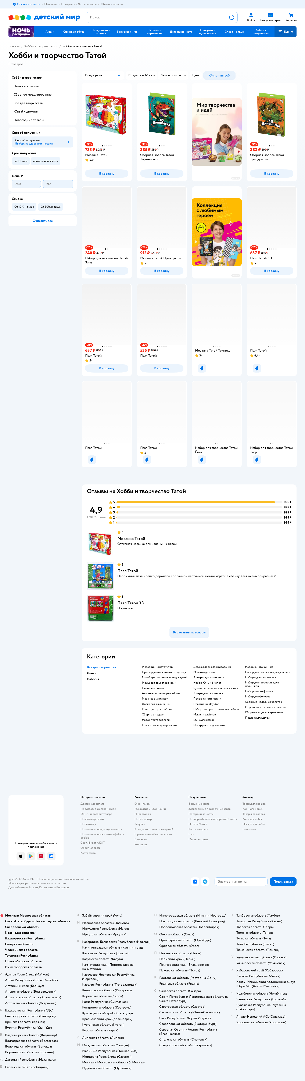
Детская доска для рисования (212, 667)
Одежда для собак (254, 824)
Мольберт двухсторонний (159, 682)
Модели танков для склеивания (265, 707)
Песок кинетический (207, 698)
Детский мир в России (23, 887)
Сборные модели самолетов (263, 702)
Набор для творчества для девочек (267, 672)
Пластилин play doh (206, 704)
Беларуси (62, 887)
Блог (192, 834)
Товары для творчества (208, 693)
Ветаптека (249, 829)
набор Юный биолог (207, 682)
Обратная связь (90, 848)
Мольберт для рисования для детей (164, 677)
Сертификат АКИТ (92, 842)
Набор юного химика (259, 667)
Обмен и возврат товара (96, 814)
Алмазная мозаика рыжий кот (161, 693)
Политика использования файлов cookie (102, 835)
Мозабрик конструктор (157, 667)
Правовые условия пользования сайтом (63, 879)
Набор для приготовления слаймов (216, 709)
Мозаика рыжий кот (155, 698)
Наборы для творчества (260, 677)
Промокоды (88, 824)
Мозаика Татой (131, 538)
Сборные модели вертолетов (264, 712)
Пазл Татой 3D (130, 603)
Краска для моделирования (159, 725)
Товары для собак (254, 814)
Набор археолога (153, 688)
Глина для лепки (203, 720)
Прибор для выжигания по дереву (164, 672)
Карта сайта (88, 853)
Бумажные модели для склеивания (215, 688)
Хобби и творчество (39, 46)
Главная (13, 46)
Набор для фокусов (257, 696)
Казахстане (46, 887)
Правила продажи (92, 819)
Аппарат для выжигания (208, 677)
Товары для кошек (254, 804)
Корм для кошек (253, 809)
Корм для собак (253, 819)
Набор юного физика (259, 691)
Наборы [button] (93, 679)
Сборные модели (153, 714)
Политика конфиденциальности (101, 829)
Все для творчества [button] (101, 667)
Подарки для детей (257, 717)
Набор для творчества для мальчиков (262, 684)
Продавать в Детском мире (98, 809)
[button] (285, 31)
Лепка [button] (91, 673)
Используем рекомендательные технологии (37, 883)
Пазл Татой (127, 570)
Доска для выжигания (155, 704)
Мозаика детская (204, 672)
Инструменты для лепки (209, 725)
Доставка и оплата (92, 804)
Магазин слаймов (204, 714)
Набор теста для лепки (156, 720)
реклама (235, 178)
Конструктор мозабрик (157, 709)
